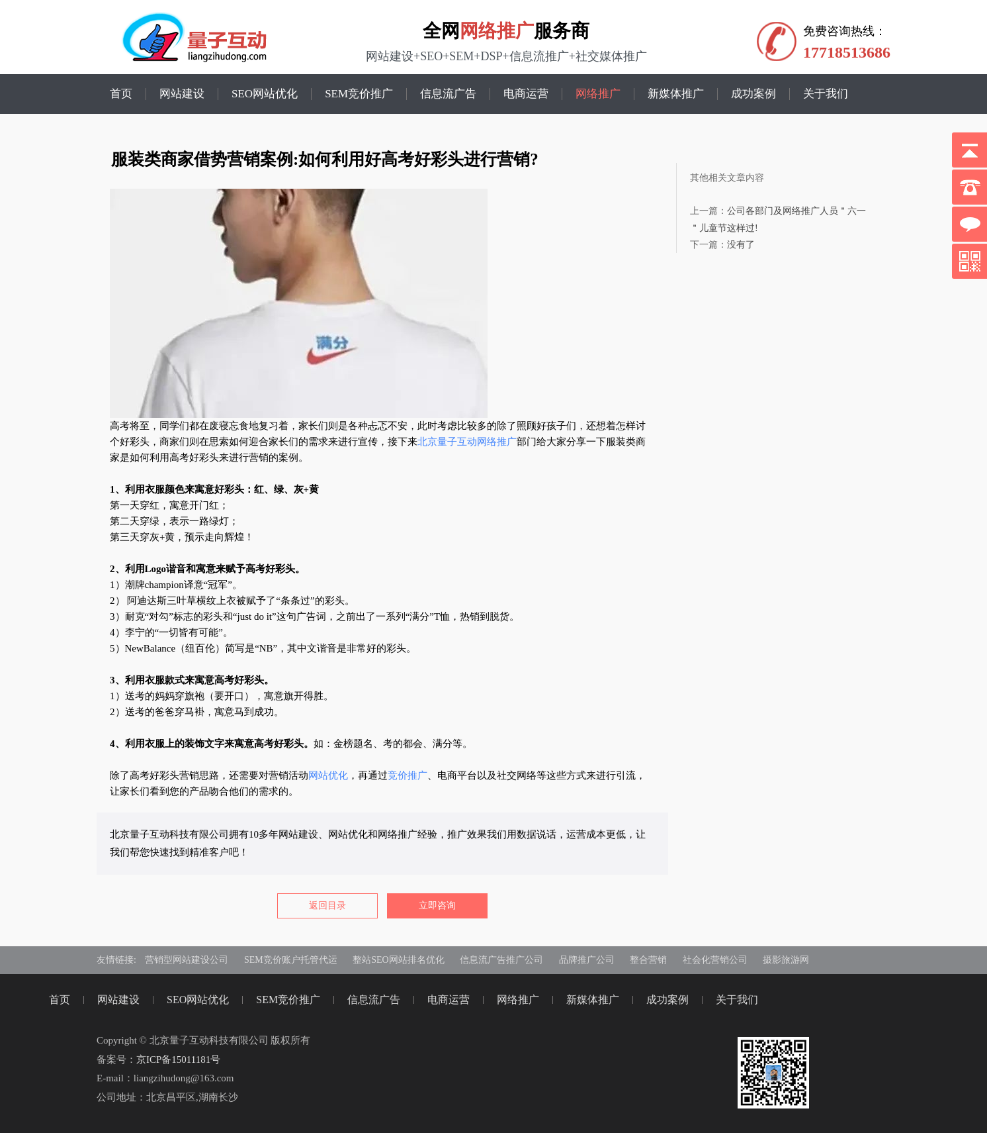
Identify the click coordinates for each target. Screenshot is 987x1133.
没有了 (741, 245)
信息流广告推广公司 (501, 960)
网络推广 (497, 31)
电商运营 (525, 94)
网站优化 (328, 775)
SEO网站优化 (265, 94)
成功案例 (753, 94)
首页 (121, 94)
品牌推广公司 (587, 960)
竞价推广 (407, 775)
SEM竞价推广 (359, 94)
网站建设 (181, 94)
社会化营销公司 (715, 960)
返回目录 (327, 906)
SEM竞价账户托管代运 (290, 960)
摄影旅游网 (786, 960)
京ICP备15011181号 (178, 1059)
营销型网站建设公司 (186, 960)
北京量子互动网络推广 (467, 441)
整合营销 (648, 960)
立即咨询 (437, 906)
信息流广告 (448, 94)
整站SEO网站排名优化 (398, 960)
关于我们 (825, 94)
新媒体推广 (676, 94)
